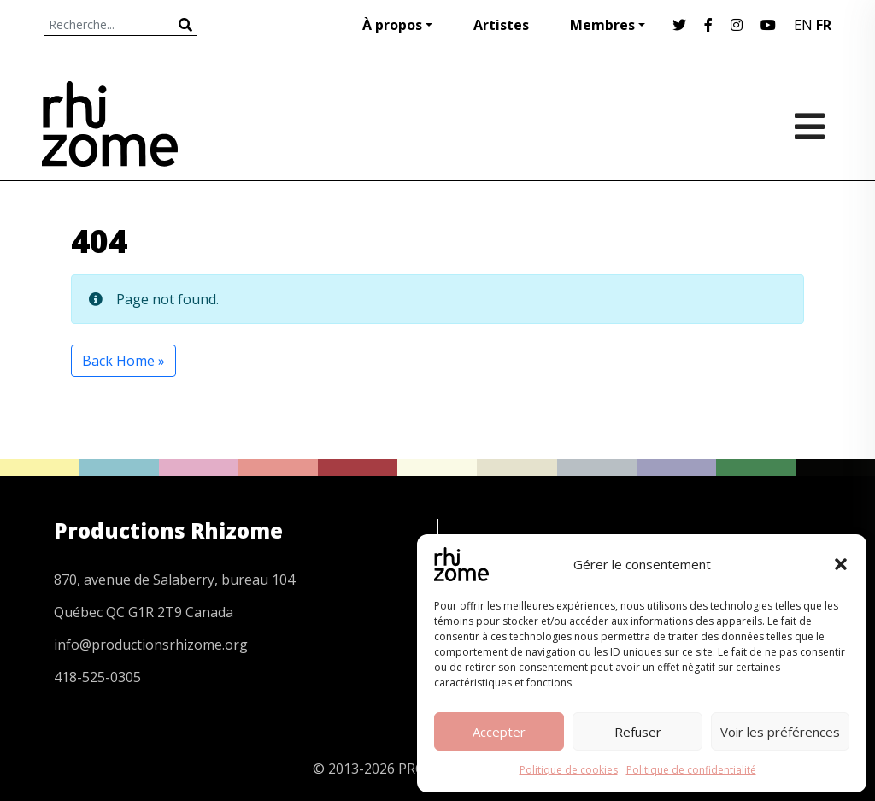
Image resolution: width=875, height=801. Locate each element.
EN (803, 24)
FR (823, 24)
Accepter (499, 731)
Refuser (637, 731)
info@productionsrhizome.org (151, 644)
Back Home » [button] (123, 360)
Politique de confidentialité (691, 770)
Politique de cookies (569, 770)
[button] (840, 564)
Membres (602, 24)
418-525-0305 (97, 677)
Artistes (501, 24)
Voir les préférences (780, 731)
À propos (392, 24)
